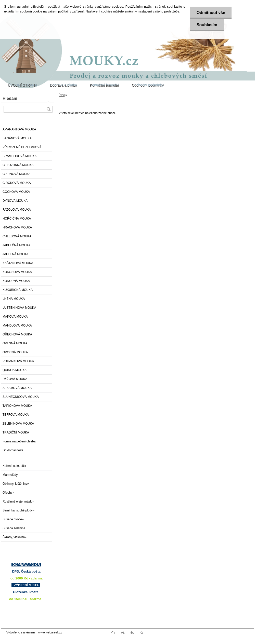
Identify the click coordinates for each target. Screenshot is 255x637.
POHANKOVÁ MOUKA (18, 361)
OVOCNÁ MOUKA (15, 352)
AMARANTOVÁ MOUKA (19, 129)
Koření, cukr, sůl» (14, 466)
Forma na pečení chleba (19, 441)
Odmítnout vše (211, 12)
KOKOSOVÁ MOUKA (17, 272)
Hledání (10, 98)
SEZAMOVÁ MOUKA (17, 388)
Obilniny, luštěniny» (16, 483)
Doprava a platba (63, 85)
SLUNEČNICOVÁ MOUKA (21, 397)
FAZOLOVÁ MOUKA (17, 209)
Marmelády (10, 475)
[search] (48, 109)
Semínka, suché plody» (18, 510)
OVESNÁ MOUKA (15, 343)
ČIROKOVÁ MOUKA (17, 183)
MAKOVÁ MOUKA (15, 316)
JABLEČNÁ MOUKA (16, 245)
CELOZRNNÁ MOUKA (18, 165)
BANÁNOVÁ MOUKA (17, 138)
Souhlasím (207, 25)
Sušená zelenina (14, 528)
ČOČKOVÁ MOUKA (16, 192)
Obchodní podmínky (147, 85)
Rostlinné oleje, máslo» (18, 501)
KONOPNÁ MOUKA (16, 281)
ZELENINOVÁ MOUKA (18, 423)
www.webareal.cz (50, 632)
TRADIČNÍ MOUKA (16, 432)
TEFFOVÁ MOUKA (16, 414)
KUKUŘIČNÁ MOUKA (18, 290)
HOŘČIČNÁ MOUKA (17, 218)
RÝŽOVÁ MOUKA (15, 379)
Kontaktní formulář (104, 85)
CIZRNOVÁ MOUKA (16, 174)
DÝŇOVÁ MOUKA (15, 200)
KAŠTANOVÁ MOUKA (18, 263)
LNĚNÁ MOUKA (14, 299)
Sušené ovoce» (13, 519)
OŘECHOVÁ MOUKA (17, 334)
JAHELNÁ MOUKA (15, 254)
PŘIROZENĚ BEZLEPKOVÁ (22, 147)
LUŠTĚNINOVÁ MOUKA (19, 307)
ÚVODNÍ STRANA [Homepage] (22, 85)
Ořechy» (8, 492)
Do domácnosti (13, 450)
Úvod (62, 95)
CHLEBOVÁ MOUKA (17, 236)
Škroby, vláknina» (15, 537)
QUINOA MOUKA (15, 370)
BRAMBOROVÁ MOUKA (19, 156)
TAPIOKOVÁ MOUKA (17, 406)
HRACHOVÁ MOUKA (17, 227)
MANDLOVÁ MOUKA (17, 325)
